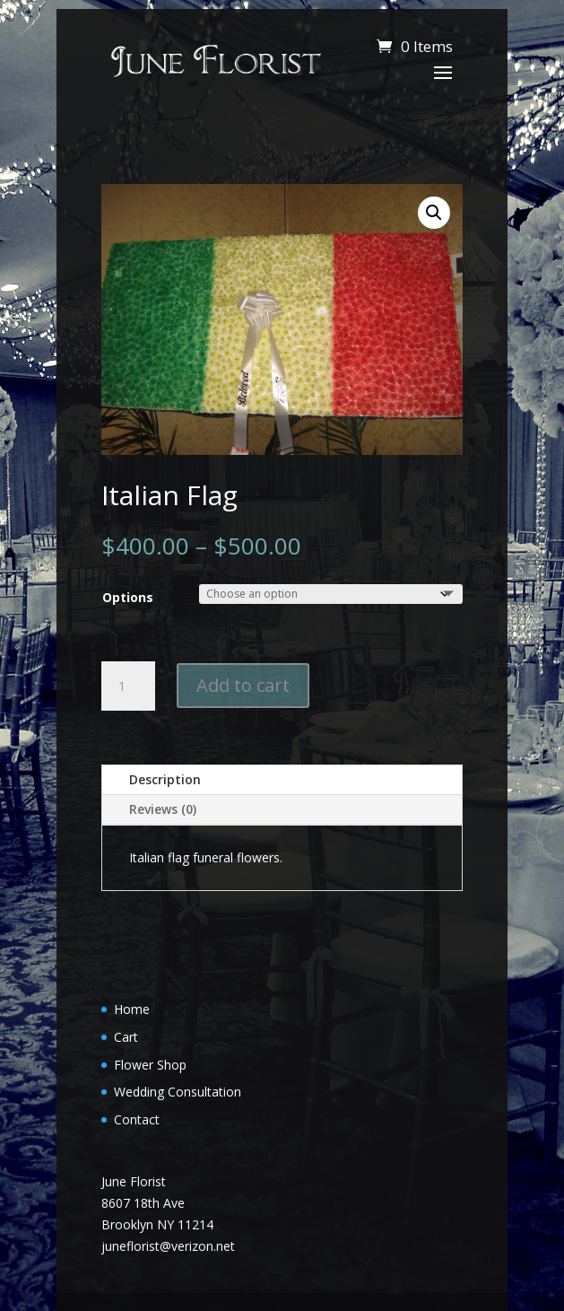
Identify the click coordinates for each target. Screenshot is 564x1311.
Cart (126, 1036)
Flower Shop (150, 1064)
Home (132, 1009)
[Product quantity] (128, 686)
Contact (137, 1119)
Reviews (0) (162, 808)
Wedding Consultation (177, 1091)
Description (165, 779)
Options (127, 597)
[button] (434, 213)
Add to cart (243, 685)
